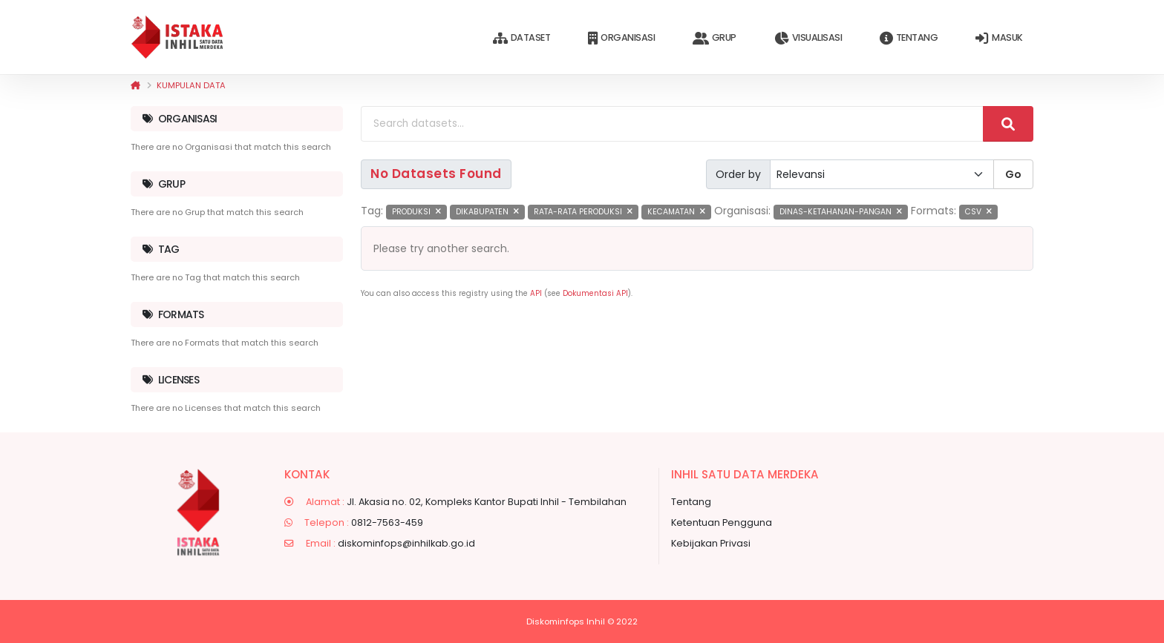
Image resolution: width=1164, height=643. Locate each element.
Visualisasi (808, 38)
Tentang (909, 38)
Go (1013, 174)
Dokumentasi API (595, 293)
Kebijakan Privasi (711, 543)
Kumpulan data (191, 85)
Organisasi (621, 38)
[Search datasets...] (672, 124)
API (536, 293)
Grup (714, 38)
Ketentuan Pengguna (721, 522)
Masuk (998, 38)
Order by (738, 174)
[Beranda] (135, 85)
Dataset (521, 38)
